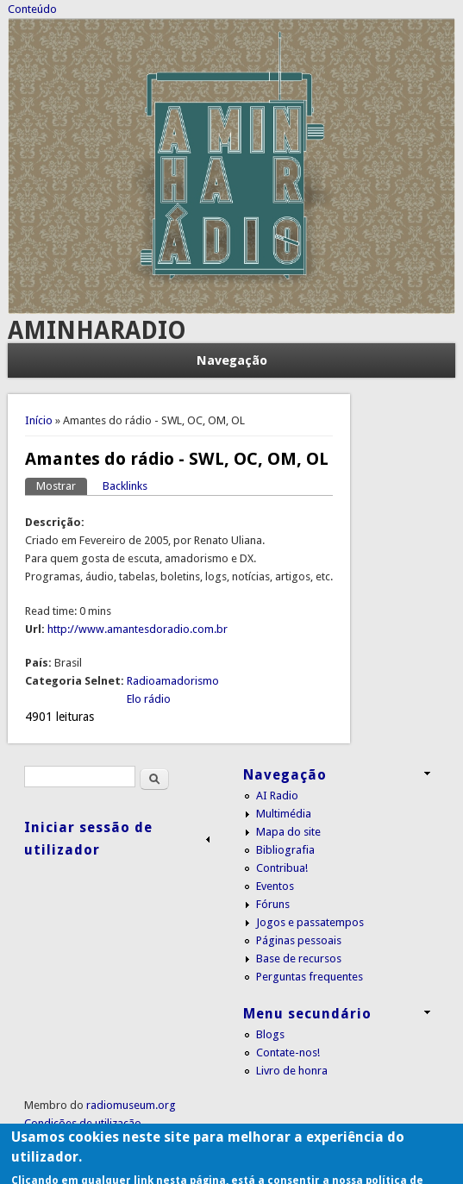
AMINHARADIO (97, 330)
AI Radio (277, 795)
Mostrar (61, 485)
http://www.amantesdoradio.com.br (137, 629)
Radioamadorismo (173, 680)
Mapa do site (288, 831)
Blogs (270, 1034)
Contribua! (282, 867)
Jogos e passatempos (310, 922)
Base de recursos (298, 958)
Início (39, 420)
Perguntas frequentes (309, 976)
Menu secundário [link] (307, 1013)
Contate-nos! (288, 1052)
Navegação (232, 360)
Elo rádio (149, 698)
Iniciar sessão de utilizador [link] (88, 838)
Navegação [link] (285, 775)
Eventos (275, 886)
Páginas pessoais (298, 940)
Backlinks (125, 485)
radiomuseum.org (131, 1105)
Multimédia (283, 813)
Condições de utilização (82, 1123)
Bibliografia (285, 849)
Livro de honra (292, 1070)
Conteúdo (32, 9)
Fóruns (273, 904)
